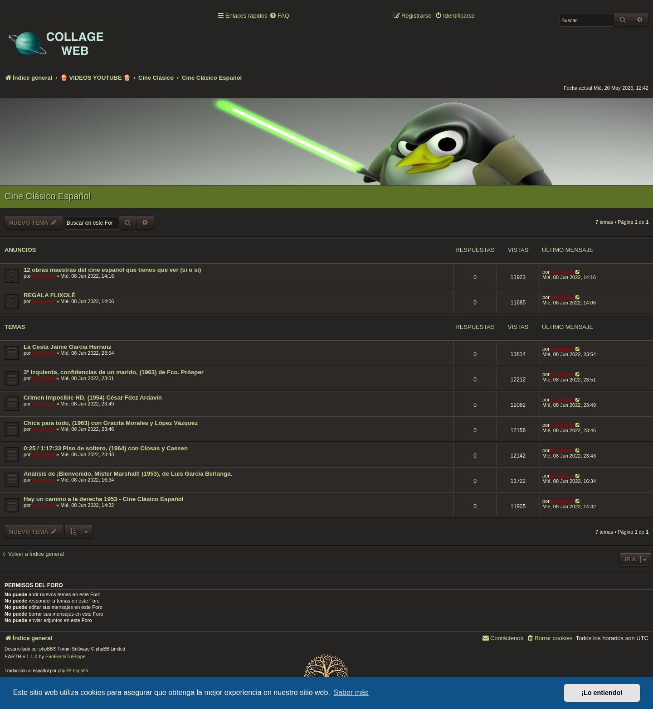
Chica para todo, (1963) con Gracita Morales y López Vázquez (111, 423)
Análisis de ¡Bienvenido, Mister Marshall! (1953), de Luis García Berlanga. (128, 473)
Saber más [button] (351, 692)
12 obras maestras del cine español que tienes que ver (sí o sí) (112, 269)
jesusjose (43, 276)
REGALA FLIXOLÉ (50, 295)
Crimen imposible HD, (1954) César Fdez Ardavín (93, 397)
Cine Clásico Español (48, 196)
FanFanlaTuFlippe (65, 656)
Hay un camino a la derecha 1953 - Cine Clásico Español (104, 499)
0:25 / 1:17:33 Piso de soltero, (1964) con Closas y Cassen (106, 448)
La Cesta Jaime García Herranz (68, 346)
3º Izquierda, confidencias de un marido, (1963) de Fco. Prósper (114, 372)
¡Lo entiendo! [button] (602, 692)
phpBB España (73, 670)
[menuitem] (279, 16)
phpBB (46, 648)
